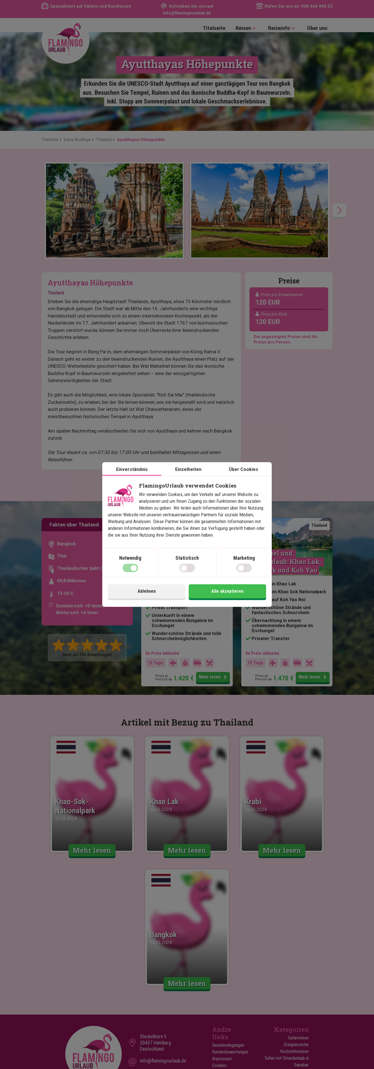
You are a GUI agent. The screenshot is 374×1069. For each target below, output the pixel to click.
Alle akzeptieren (227, 591)
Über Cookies (243, 469)
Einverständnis (132, 469)
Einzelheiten (188, 469)
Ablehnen (147, 591)
